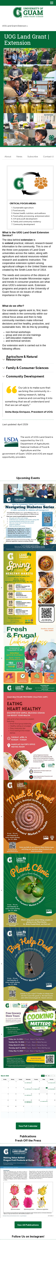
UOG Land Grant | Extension (14, 26)
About (7, 156)
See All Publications (28, 1224)
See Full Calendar (28, 1126)
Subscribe (32, 156)
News (19, 156)
